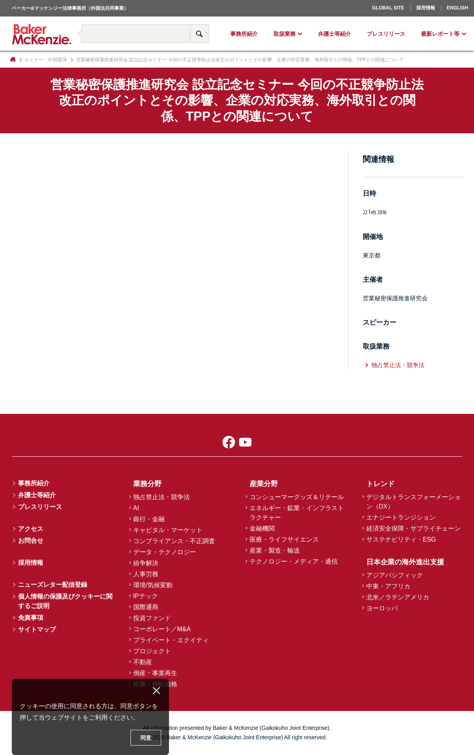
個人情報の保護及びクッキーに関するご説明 (65, 601)
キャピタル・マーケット (167, 530)
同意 (145, 738)
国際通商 (145, 607)
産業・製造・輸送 (275, 550)
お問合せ (30, 540)
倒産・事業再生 (155, 673)
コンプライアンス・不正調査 (174, 541)
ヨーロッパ (363, 18)
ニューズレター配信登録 (52, 584)
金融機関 (262, 528)
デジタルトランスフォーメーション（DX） (413, 502)
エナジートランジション (400, 517)
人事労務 (145, 574)
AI (136, 508)
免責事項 (30, 617)
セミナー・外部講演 (45, 59)
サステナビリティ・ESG (401, 539)
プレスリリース (386, 34)
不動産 (142, 662)
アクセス (30, 528)
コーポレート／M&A (162, 629)
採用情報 (425, 8)
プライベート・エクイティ (171, 640)
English (457, 8)
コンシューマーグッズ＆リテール (297, 497)
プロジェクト (152, 651)
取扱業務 (285, 34)
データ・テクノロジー (164, 552)
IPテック (145, 596)
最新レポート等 (440, 34)
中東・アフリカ (388, 586)
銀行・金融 (149, 519)
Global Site (388, 8)
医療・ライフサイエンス (284, 539)
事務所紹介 (244, 34)
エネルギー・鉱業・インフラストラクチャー (297, 513)
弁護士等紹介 (334, 34)
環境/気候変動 (153, 585)
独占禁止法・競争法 (397, 365)
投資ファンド (152, 618)
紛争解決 (145, 563)
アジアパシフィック (394, 575)
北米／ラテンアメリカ (397, 597)
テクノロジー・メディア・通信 (294, 561)
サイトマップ (37, 629)
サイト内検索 (199, 33)
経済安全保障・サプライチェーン (413, 528)
